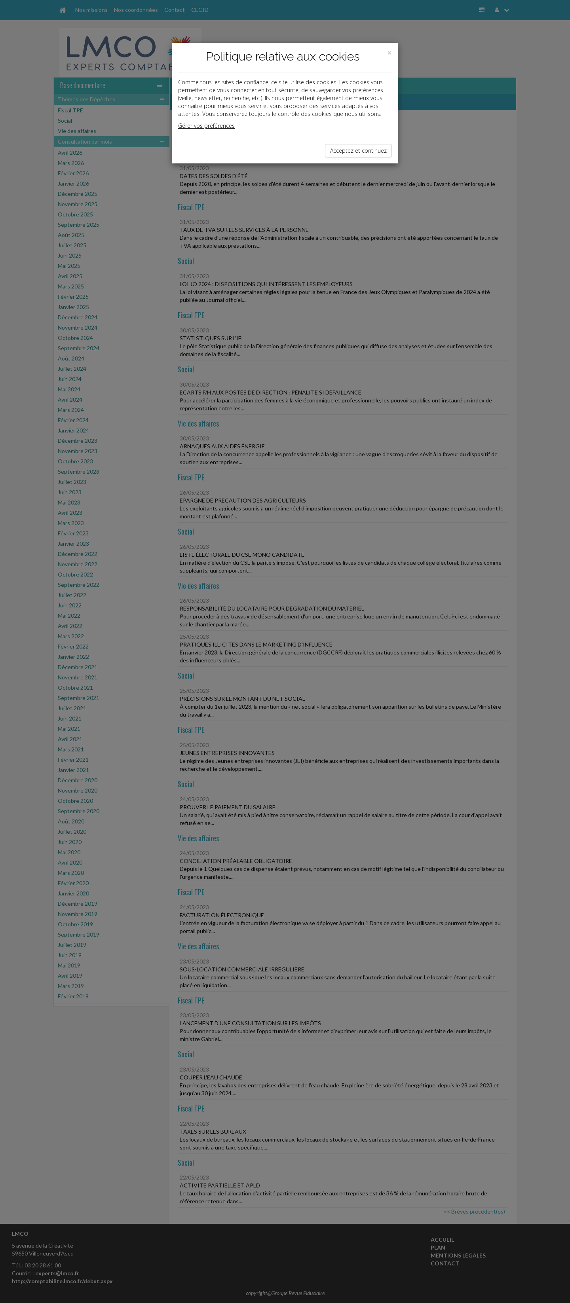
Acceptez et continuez (358, 150)
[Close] (389, 53)
